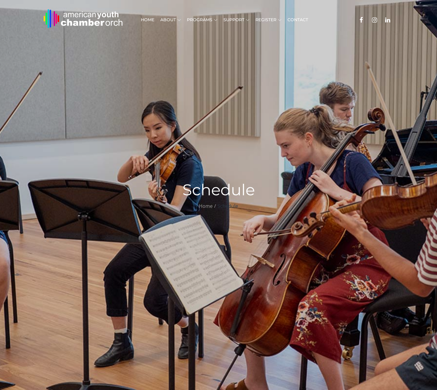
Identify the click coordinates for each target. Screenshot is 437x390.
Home (147, 19)
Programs (202, 19)
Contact (297, 19)
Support (236, 19)
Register (268, 19)
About (170, 19)
